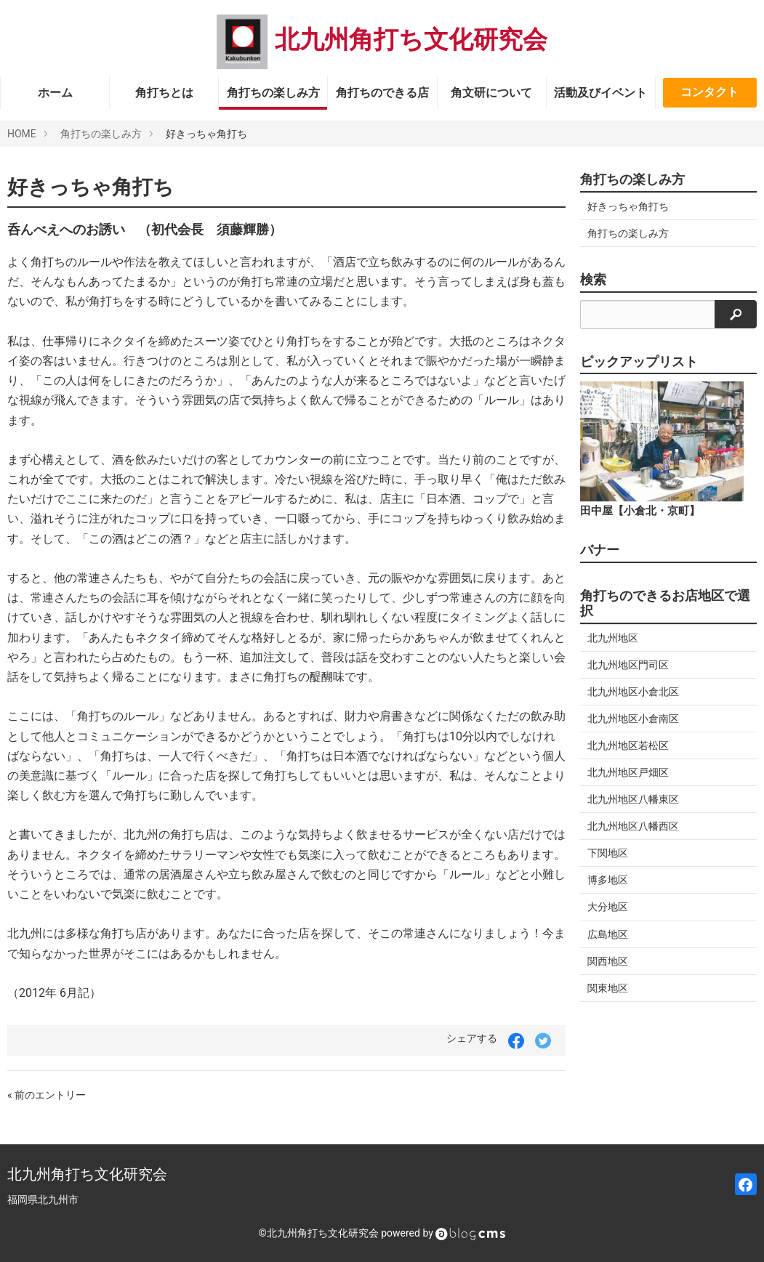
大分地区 (607, 907)
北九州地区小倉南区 (633, 718)
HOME (21, 133)
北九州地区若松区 (628, 745)
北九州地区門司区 (628, 665)
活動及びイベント (600, 93)
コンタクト (709, 92)
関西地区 (607, 961)
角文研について (491, 93)
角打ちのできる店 (382, 93)
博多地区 (607, 880)
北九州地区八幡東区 (633, 799)
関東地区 (607, 988)
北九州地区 (612, 638)
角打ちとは (164, 93)
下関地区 (607, 853)
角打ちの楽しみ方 (273, 93)
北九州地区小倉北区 (633, 691)
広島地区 (607, 934)
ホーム (55, 93)
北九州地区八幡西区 (633, 826)
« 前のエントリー (46, 1095)
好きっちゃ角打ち (628, 206)
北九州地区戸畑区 (628, 772)
